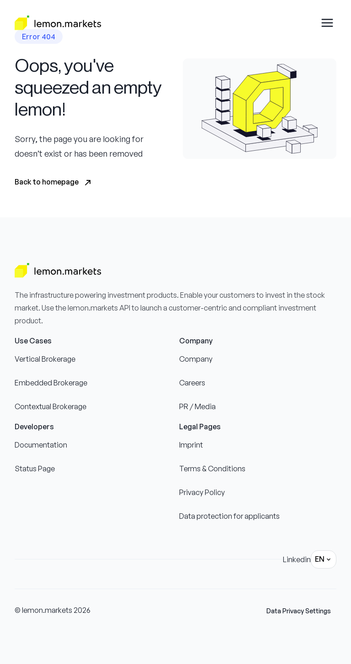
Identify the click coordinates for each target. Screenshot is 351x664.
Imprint (191, 444)
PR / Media (197, 406)
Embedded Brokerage (51, 382)
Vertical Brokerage (45, 359)
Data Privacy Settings (298, 611)
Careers (192, 382)
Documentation (41, 444)
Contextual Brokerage (50, 406)
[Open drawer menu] (327, 23)
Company (196, 359)
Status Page (35, 468)
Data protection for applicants (229, 516)
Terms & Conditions (212, 468)
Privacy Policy (202, 492)
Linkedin (297, 559)
